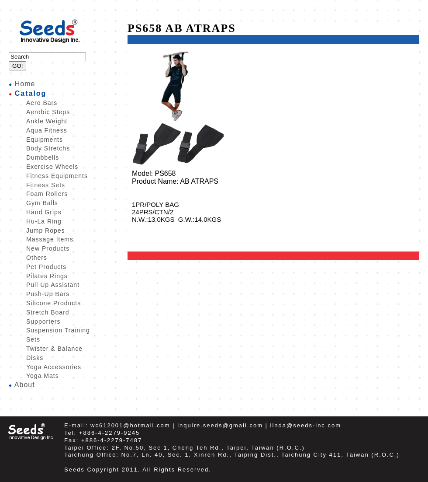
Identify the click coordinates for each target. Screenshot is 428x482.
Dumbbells (42, 157)
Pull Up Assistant (52, 284)
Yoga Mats (42, 375)
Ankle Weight (46, 121)
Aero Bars (41, 102)
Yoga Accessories (53, 366)
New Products (47, 248)
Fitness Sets (45, 185)
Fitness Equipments (57, 175)
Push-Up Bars (47, 293)
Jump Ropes (45, 230)
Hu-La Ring (44, 221)
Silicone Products (53, 303)
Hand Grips (44, 212)
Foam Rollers (47, 193)
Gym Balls (42, 202)
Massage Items (49, 239)
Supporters (43, 321)
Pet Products (46, 266)
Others (36, 257)
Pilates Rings (47, 275)
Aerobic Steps (48, 111)
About (24, 384)
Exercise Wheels (52, 166)
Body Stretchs (48, 148)
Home (25, 83)
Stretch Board (47, 312)
